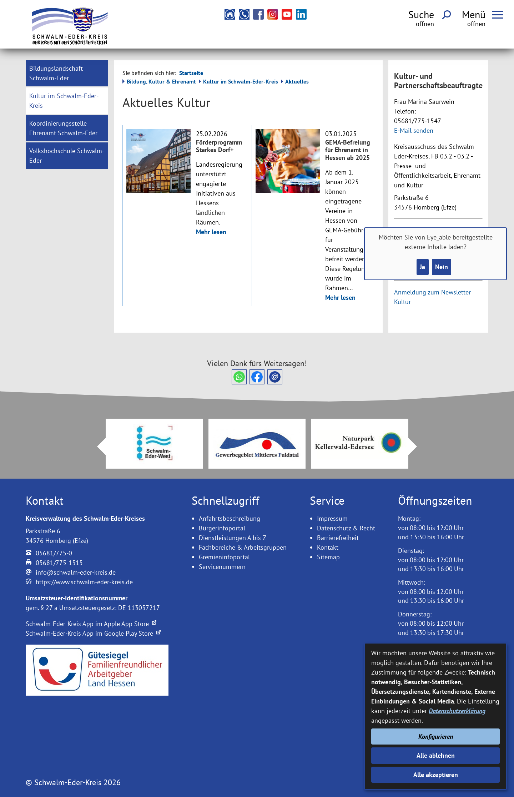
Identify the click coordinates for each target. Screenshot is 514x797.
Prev (97, 446)
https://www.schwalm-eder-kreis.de (84, 582)
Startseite (191, 72)
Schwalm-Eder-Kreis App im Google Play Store (93, 633)
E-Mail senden (413, 130)
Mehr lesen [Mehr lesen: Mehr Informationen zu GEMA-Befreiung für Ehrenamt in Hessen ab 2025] (340, 297)
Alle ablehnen (436, 755)
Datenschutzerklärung (457, 711)
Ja (422, 267)
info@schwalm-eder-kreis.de (76, 572)
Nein (441, 267)
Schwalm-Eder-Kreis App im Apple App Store (91, 624)
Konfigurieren (435, 736)
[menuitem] (67, 73)
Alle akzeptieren (435, 775)
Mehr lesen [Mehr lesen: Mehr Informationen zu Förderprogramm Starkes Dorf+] (211, 232)
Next (416, 446)
